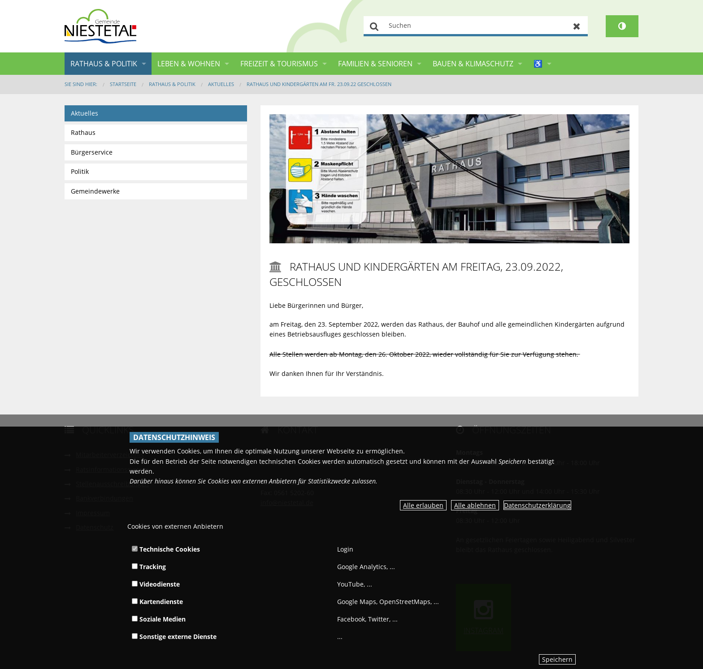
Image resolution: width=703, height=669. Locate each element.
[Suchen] (476, 26)
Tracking (149, 566)
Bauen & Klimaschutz (473, 64)
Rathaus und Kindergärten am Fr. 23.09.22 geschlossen (319, 84)
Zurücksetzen (577, 26)
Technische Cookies (166, 549)
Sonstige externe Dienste (174, 636)
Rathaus (83, 132)
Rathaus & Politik (103, 64)
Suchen (374, 26)
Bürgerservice (92, 152)
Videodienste (156, 584)
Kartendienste (157, 601)
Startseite (123, 84)
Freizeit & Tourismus (279, 64)
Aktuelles (221, 84)
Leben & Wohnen (188, 64)
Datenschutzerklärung (537, 505)
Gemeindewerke (95, 191)
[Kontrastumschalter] (622, 26)
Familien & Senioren (375, 64)
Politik (80, 171)
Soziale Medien (159, 619)
